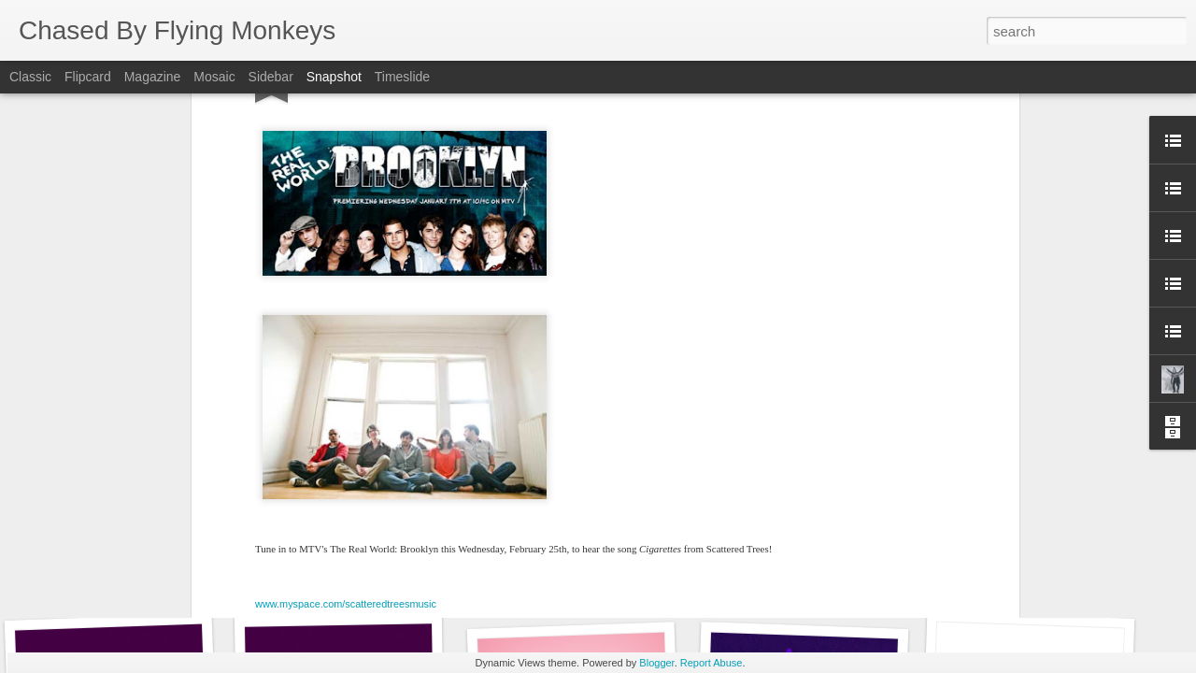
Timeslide (402, 76)
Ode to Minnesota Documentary (810, 575)
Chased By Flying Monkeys (695, 398)
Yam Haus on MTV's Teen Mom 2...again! (386, 584)
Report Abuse (711, 662)
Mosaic (214, 76)
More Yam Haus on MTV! (571, 577)
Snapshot (334, 76)
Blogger (656, 662)
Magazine (152, 76)
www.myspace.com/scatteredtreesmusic (345, 335)
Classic (30, 76)
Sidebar (271, 76)
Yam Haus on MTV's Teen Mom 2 (1035, 586)
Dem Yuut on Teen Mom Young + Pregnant (155, 575)
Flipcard (87, 76)
